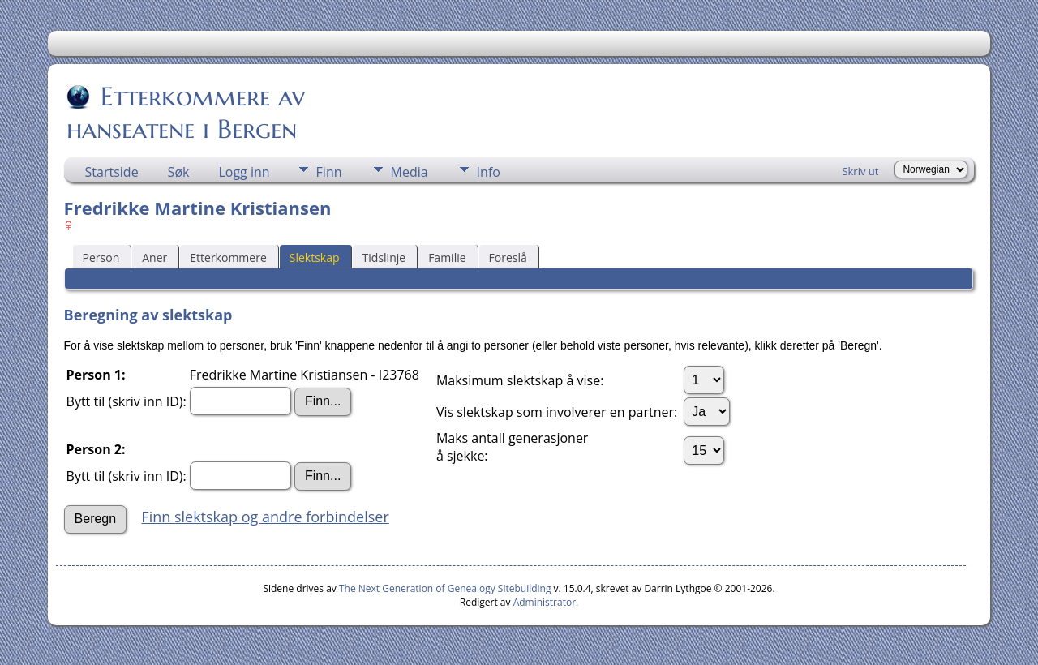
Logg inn (243, 172)
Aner (154, 257)
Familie (446, 257)
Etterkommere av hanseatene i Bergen (185, 112)
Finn (329, 172)
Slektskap (315, 257)
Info (488, 172)
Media (409, 172)
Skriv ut (860, 171)
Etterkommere (228, 257)
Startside (112, 172)
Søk (179, 172)
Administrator (544, 602)
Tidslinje (384, 257)
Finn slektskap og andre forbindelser (264, 516)
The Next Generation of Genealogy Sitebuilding (445, 588)
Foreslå (508, 257)
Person (101, 257)
